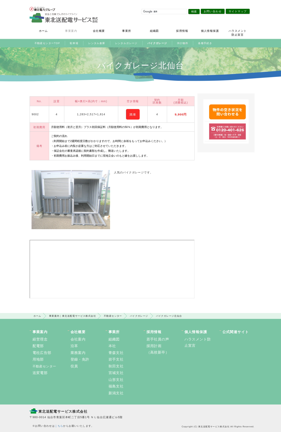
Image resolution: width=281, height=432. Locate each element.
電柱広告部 (42, 353)
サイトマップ (238, 11)
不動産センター (113, 316)
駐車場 (74, 43)
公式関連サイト (235, 332)
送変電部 (40, 373)
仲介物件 (182, 43)
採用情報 (182, 30)
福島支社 (116, 386)
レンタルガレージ (126, 43)
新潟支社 (116, 393)
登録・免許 (79, 359)
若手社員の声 (157, 339)
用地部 (38, 359)
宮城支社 (116, 373)
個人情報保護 (210, 30)
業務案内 (78, 353)
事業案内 (71, 30)
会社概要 (99, 30)
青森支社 (116, 353)
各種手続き (205, 43)
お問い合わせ (213, 11)
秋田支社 (116, 366)
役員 (74, 366)
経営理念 (40, 339)
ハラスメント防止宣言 (238, 32)
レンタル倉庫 (96, 43)
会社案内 (78, 339)
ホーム (43, 30)
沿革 (74, 346)
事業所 (126, 30)
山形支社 (116, 380)
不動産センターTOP (47, 43)
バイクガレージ (157, 43)
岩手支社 (116, 359)
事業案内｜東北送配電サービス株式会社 (72, 316)
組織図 (154, 30)
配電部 (38, 346)
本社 (112, 346)
